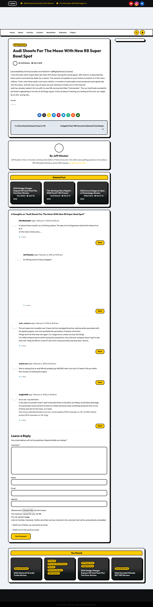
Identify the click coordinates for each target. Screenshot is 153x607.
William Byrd (87, 196)
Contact (39, 32)
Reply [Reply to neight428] (100, 425)
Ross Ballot (19, 196)
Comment (15, 445)
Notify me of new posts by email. (26, 529)
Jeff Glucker (61, 156)
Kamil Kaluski (54, 196)
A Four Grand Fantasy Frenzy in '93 (29, 126)
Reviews (51, 567)
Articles (29, 32)
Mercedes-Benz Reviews (57, 564)
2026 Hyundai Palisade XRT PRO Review (124, 573)
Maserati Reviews (21, 568)
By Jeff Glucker (21, 63)
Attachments (16, 510)
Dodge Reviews (87, 566)
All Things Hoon (20, 45)
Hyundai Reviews (122, 568)
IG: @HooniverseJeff (77, 163)
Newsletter (51, 32)
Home (12, 32)
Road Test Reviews (55, 570)
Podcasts (63, 32)
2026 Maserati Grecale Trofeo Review (24, 573)
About (20, 32)
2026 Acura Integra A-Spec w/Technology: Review (92, 192)
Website (14, 499)
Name (13, 477)
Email (13, 488)
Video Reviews (53, 573)
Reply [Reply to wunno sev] (100, 382)
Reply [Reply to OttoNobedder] (100, 242)
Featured (51, 560)
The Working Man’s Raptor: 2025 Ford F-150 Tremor (59, 192)
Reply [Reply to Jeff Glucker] (100, 311)
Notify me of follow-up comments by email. (30, 525)
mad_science (25, 323)
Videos (73, 32)
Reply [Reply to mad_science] (100, 351)
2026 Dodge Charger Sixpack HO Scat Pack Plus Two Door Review (25, 190)
